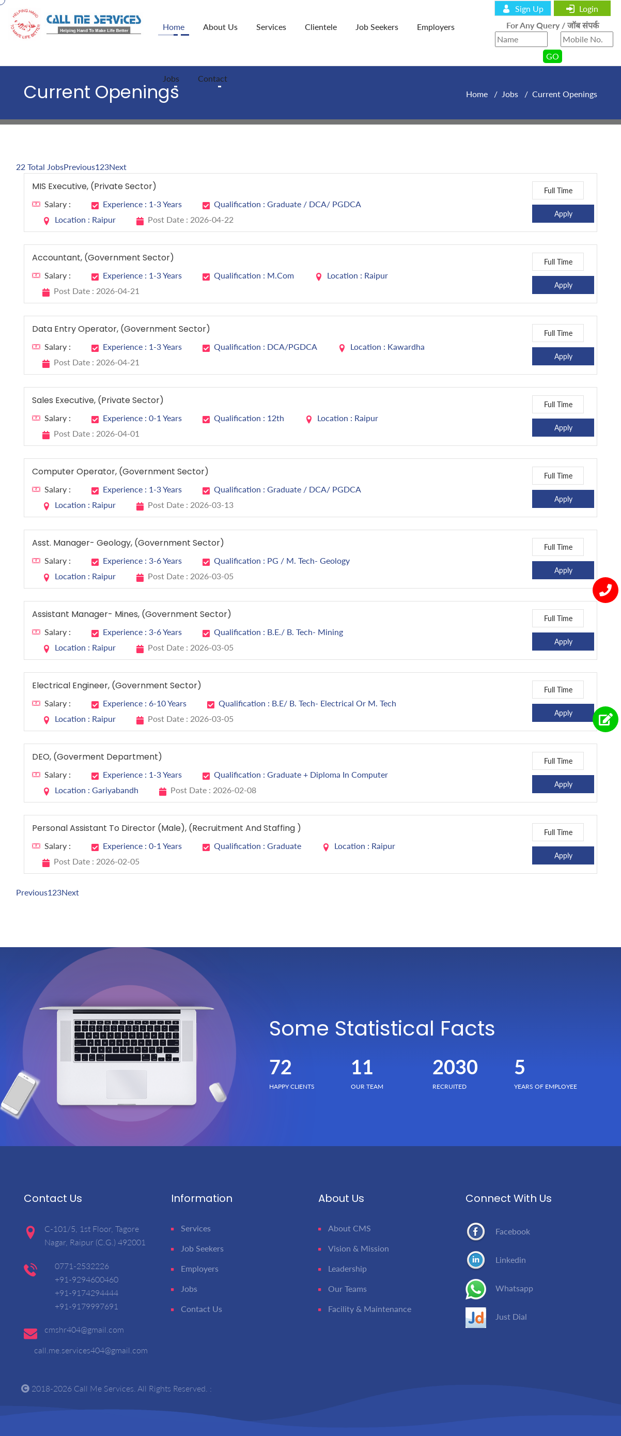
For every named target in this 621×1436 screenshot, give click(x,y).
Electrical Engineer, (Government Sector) (116, 686)
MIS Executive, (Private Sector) (94, 186)
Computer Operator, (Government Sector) (120, 472)
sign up (523, 8)
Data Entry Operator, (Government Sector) (121, 329)
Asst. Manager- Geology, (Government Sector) (128, 543)
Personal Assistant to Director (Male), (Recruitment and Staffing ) (166, 828)
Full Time (558, 190)
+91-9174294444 (86, 1293)
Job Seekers (376, 27)
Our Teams (342, 1288)
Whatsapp (499, 1288)
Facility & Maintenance (364, 1309)
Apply (563, 213)
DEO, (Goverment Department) (97, 757)
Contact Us (196, 1309)
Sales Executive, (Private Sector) (98, 400)
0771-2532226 (82, 1266)
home (173, 27)
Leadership (342, 1268)
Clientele (321, 27)
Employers (436, 27)
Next (118, 167)
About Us (220, 27)
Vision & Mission (353, 1248)
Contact (212, 78)
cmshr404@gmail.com (84, 1329)
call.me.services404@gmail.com (91, 1350)
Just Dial (496, 1316)
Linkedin (495, 1259)
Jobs (171, 78)
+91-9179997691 (86, 1306)
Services (271, 27)
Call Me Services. (105, 1388)
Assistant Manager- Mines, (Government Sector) (131, 614)
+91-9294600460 (86, 1279)
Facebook (497, 1231)
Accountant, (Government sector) (103, 258)
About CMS (344, 1228)
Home (478, 94)
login (582, 8)
